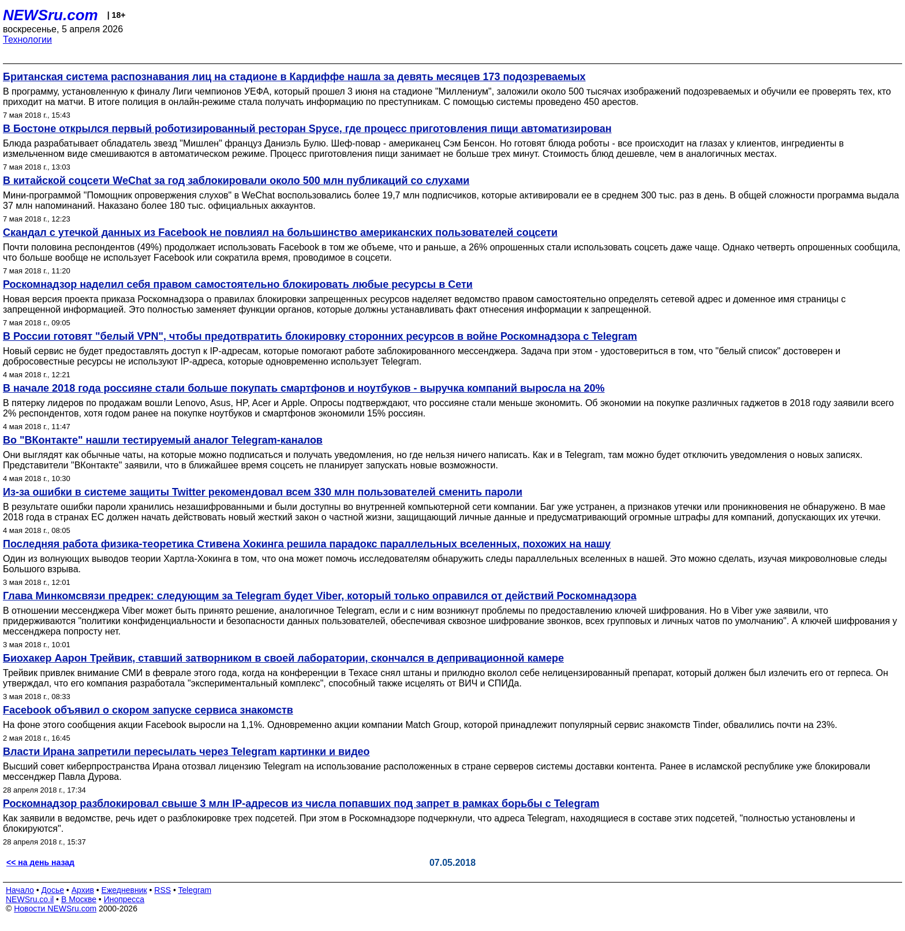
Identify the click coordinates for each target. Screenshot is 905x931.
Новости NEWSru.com (55, 908)
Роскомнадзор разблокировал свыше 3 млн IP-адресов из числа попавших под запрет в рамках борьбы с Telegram (301, 803)
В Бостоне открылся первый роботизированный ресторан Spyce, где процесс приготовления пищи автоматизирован (307, 128)
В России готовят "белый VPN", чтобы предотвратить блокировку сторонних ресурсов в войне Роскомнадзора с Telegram (320, 336)
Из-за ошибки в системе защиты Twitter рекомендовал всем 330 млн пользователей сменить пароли (262, 492)
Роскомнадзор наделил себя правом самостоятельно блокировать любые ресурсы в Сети (238, 284)
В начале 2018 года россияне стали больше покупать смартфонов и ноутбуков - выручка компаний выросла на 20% (304, 388)
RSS (162, 890)
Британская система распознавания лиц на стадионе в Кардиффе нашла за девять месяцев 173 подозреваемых (294, 76)
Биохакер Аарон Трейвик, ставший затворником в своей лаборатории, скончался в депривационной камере (283, 658)
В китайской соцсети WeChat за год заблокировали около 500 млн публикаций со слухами (236, 180)
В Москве (78, 899)
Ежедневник (124, 890)
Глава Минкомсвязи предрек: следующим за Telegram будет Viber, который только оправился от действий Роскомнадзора (320, 596)
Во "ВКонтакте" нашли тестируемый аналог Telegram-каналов (163, 440)
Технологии (27, 39)
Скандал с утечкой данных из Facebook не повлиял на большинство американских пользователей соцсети (280, 232)
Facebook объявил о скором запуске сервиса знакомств (148, 710)
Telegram (195, 890)
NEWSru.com (50, 15)
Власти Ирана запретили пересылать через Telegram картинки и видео (186, 751)
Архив (83, 890)
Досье (52, 890)
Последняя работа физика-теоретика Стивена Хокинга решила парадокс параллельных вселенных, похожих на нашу (307, 544)
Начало (20, 890)
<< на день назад (40, 862)
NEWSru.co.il (30, 899)
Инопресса (124, 899)
